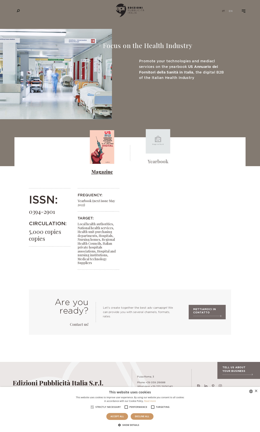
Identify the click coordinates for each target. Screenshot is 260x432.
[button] (130, 425)
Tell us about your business (237, 370)
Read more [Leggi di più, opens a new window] (150, 401)
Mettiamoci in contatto (207, 313)
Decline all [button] (142, 416)
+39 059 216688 (155, 382)
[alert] (130, 409)
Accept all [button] (117, 416)
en (231, 11)
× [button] (256, 391)
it (223, 11)
